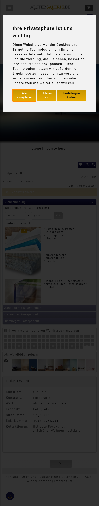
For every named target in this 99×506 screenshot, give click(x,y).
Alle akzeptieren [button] (24, 95)
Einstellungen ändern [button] (71, 95)
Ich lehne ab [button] (46, 95)
